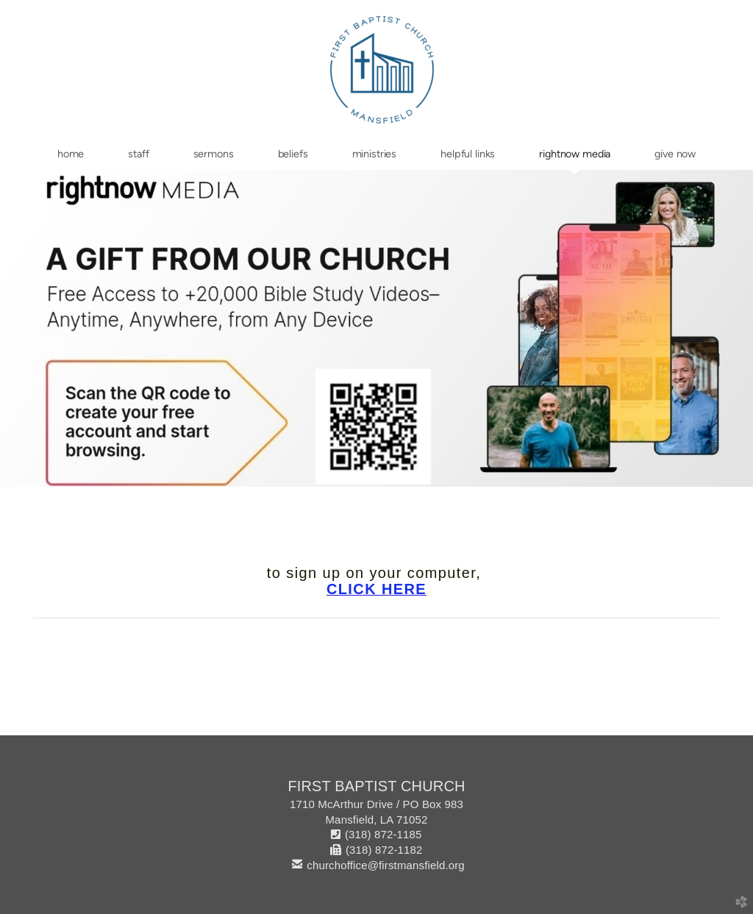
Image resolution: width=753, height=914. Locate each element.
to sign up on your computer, (376, 573)
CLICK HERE (376, 589)
